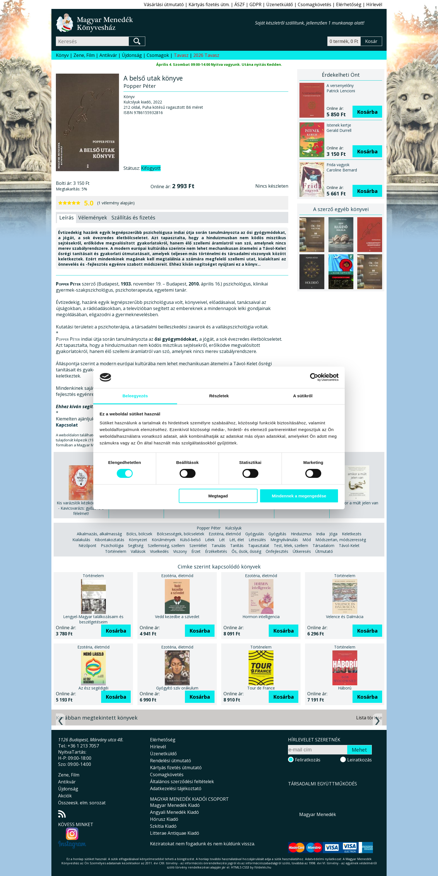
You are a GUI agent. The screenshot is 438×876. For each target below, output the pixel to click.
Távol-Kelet (349, 545)
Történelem (115, 551)
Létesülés (257, 539)
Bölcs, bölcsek (139, 533)
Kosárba (367, 111)
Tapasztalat (258, 545)
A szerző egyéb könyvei (341, 209)
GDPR (255, 4)
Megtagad (218, 495)
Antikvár (108, 55)
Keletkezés (351, 533)
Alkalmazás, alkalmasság (99, 533)
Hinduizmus (301, 533)
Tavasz (181, 55)
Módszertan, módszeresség (340, 539)
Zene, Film (84, 55)
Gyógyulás (254, 533)
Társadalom (323, 545)
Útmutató (324, 551)
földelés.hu (262, 867)
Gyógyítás (277, 533)
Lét (222, 539)
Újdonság (132, 55)
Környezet (138, 539)
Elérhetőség (348, 4)
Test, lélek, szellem (291, 545)
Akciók (65, 796)
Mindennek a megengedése (299, 495)
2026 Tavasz (206, 55)
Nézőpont (87, 545)
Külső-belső (190, 539)
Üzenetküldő (279, 4)
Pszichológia (112, 545)
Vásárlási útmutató (164, 4)
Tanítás (237, 545)
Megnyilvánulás (284, 539)
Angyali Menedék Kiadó (174, 812)
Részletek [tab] (219, 395)
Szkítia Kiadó (163, 826)
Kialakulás (81, 539)
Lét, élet (236, 539)
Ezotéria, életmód (225, 533)
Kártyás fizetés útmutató (176, 767)
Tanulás (218, 545)
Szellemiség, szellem (166, 545)
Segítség (135, 545)
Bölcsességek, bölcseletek (180, 533)
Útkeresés (302, 551)
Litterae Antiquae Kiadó (174, 833)
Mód (307, 539)
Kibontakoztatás (109, 539)
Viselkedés (159, 551)
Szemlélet (198, 545)
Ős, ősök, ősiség (246, 551)
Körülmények (163, 539)
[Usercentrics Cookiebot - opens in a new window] (314, 377)
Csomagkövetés (314, 4)
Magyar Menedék (317, 814)
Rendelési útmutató (170, 761)
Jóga (333, 533)
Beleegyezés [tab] (135, 395)
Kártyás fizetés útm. (209, 4)
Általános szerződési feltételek (182, 781)
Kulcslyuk (233, 528)
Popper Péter (209, 528)
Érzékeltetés (216, 551)
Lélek (210, 539)
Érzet (196, 551)
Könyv (62, 55)
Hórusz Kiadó (164, 819)
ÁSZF (239, 4)
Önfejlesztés (277, 551)
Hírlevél (374, 4)
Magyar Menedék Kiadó (175, 805)
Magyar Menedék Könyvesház (155, 22)
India (320, 533)
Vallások (138, 551)
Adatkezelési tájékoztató (175, 788)
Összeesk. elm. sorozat (82, 803)
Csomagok (158, 55)
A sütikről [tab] (303, 395)
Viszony (180, 551)
